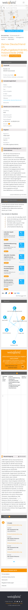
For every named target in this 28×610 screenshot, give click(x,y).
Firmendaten (6, 574)
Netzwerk (5, 580)
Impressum (9, 603)
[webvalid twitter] (17, 601)
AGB (21, 603)
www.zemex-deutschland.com (12, 100)
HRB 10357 (11, 39)
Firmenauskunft (15, 35)
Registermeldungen (8, 582)
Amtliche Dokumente (8, 577)
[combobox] (14, 7)
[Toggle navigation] (24, 2)
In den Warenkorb (22, 233)
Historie (4, 585)
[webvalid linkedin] (20, 601)
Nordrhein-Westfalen (7, 37)
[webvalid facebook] (15, 601)
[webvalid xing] (22, 601)
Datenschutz (16, 603)
